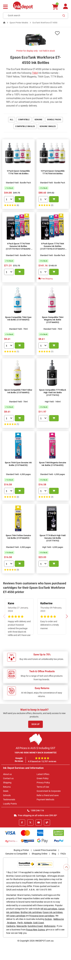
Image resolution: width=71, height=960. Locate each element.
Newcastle (21, 926)
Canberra (10, 926)
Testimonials (9, 799)
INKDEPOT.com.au (44, 940)
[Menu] (5, 7)
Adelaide (28, 922)
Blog (54, 853)
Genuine (38, 120)
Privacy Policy (43, 782)
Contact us (8, 778)
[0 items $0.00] (55, 7)
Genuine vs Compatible (16, 853)
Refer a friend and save (48, 795)
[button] (67, 616)
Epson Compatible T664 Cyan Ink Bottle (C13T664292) (18, 318)
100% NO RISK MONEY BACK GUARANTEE (35, 752)
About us (7, 774)
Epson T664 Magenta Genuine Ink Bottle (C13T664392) (52, 463)
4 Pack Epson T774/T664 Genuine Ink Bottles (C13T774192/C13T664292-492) (18, 247)
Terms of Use (43, 787)
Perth (20, 922)
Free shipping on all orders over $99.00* (35, 815)
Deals (5, 791)
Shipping (7, 782)
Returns (7, 787)
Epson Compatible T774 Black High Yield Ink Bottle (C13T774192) (52, 392)
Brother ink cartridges (31, 912)
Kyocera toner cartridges (42, 915)
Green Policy (43, 778)
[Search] (64, 15)
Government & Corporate (49, 791)
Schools (7, 795)
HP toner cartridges (15, 915)
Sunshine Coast (35, 926)
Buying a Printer (21, 850)
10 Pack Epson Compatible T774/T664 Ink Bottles (53, 172)
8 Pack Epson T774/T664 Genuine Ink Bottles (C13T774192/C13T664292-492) (52, 247)
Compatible (24, 120)
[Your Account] (65, 7)
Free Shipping (46, 279)
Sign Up (35, 724)
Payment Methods (45, 799)
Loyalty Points (10, 803)
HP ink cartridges (49, 909)
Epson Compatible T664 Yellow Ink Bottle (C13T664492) (18, 391)
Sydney (48, 919)
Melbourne (58, 919)
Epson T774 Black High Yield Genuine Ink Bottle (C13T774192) (52, 538)
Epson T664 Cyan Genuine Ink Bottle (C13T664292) (18, 463)
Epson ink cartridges (53, 912)
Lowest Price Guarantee (44, 850)
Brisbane (11, 922)
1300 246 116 (35, 810)
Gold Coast (38, 922)
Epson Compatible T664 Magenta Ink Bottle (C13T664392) (52, 320)
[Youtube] (39, 822)
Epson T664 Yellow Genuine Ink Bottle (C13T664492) (18, 536)
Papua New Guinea (35, 929)
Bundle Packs (54, 120)
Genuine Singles (48, 126)
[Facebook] (22, 822)
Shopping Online (39, 853)
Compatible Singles (25, 126)
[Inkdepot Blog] (47, 822)
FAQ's (63, 853)
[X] (30, 822)
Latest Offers (43, 774)
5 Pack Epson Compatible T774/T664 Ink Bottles (18, 172)
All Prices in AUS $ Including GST (35, 748)
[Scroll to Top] (66, 867)
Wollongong (50, 926)
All (11, 120)
